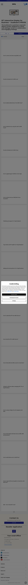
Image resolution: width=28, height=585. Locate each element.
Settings (14, 300)
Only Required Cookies (14, 297)
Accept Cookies (14, 294)
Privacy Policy (16, 291)
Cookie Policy (9, 291)
